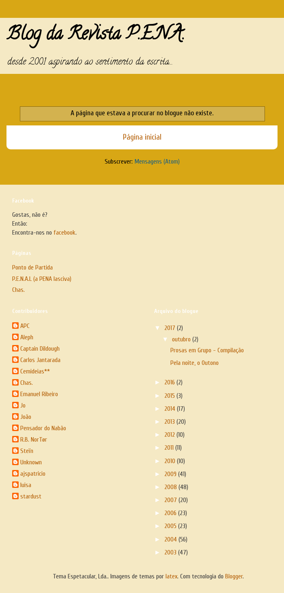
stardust (30, 496)
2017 (170, 328)
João (25, 416)
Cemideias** (35, 371)
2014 (170, 408)
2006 (171, 513)
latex (171, 576)
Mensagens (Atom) (157, 161)
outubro (182, 339)
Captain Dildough (40, 348)
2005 (171, 526)
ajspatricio (32, 473)
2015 (170, 395)
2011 (169, 447)
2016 (170, 382)
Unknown (31, 462)
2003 (171, 552)
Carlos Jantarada (40, 360)
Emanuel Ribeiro (39, 394)
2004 (171, 539)
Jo (23, 405)
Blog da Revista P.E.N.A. (95, 36)
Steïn (26, 451)
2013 (170, 421)
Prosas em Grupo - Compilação (207, 350)
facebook (64, 232)
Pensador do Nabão (43, 428)
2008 (171, 487)
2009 (171, 474)
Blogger (234, 576)
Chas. (18, 289)
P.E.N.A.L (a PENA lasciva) (41, 278)
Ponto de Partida (32, 267)
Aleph (26, 337)
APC (25, 326)
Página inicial (142, 137)
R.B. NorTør (33, 439)
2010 (170, 461)
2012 (170, 434)
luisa (25, 485)
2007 (171, 500)
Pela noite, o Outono (194, 363)
